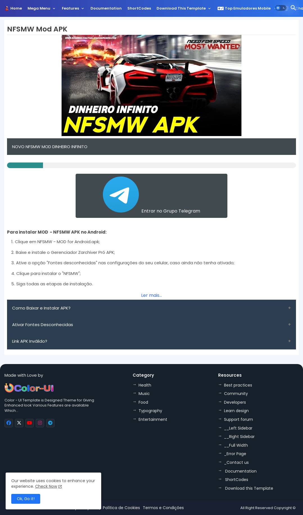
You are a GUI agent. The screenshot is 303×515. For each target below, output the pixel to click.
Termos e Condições (163, 508)
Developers (235, 402)
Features (70, 8)
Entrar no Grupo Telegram (151, 195)
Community (236, 393)
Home (16, 8)
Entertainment (153, 419)
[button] (280, 8)
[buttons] (8, 423)
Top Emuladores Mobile (244, 8)
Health (145, 385)
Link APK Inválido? (29, 341)
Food (143, 402)
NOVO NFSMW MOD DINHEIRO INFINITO (49, 147)
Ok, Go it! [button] (26, 499)
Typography (150, 411)
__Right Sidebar (239, 436)
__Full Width (236, 445)
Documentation (106, 8)
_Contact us (236, 462)
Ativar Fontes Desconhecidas (42, 324)
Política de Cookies (121, 508)
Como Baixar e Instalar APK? (41, 308)
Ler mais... (151, 295)
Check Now (46, 486)
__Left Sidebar (238, 428)
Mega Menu (39, 8)
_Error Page (235, 454)
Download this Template (181, 8)
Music (144, 393)
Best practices (238, 385)
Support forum (238, 419)
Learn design (236, 411)
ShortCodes (139, 8)
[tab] (16, 10)
